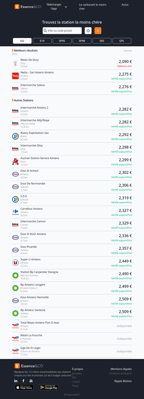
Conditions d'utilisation (120, 373)
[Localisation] (88, 30)
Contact (76, 381)
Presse (75, 385)
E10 (42, 41)
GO (22, 41)
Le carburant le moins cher (92, 6)
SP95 (62, 41)
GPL (121, 41)
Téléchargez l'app (57, 6)
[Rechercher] (98, 30)
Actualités (77, 373)
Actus (125, 4)
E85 (102, 41)
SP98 (82, 41)
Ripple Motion (123, 381)
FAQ (74, 377)
